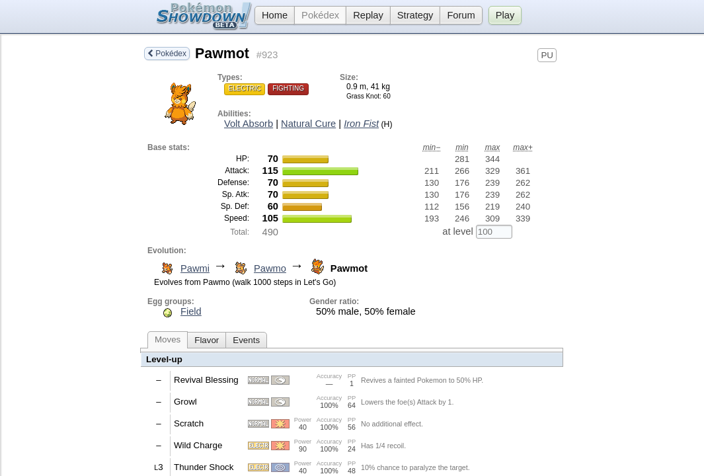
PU (547, 55)
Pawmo (256, 268)
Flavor (206, 340)
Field (191, 311)
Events (246, 340)
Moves (167, 339)
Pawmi (182, 268)
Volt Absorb (248, 123)
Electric (244, 88)
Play (505, 15)
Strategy (415, 15)
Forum (461, 15)
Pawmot (222, 53)
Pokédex (320, 15)
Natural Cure (308, 123)
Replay (368, 15)
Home (271, 15)
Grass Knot (362, 96)
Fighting (288, 88)
